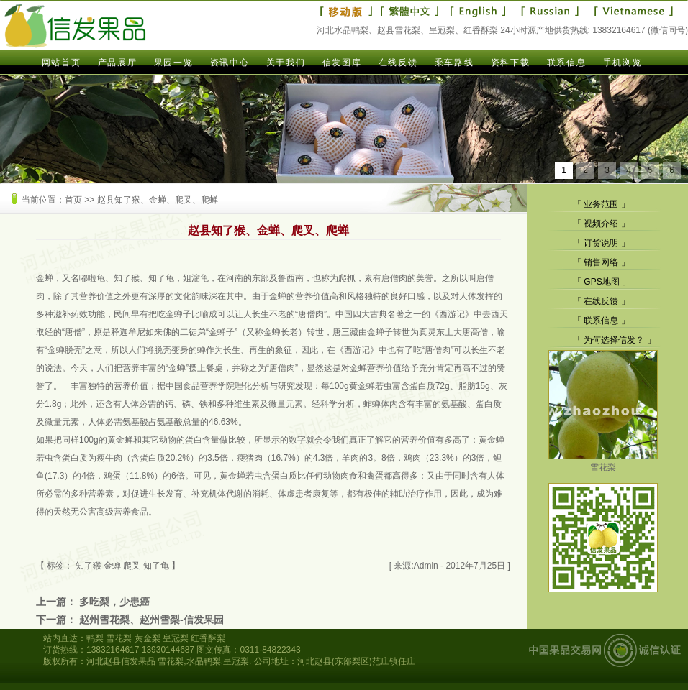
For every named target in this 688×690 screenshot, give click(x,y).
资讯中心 (229, 63)
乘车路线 (454, 63)
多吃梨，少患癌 (114, 601)
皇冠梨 (176, 638)
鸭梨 (95, 638)
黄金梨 (147, 638)
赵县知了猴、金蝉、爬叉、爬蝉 (157, 200)
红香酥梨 (208, 638)
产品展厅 (117, 63)
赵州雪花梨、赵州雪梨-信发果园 (151, 619)
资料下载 (510, 63)
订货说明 (601, 243)
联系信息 (566, 63)
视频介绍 (601, 223)
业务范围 (601, 204)
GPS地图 (601, 282)
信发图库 (341, 63)
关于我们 (285, 63)
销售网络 (601, 262)
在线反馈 (398, 63)
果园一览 (173, 63)
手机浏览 (622, 63)
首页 (73, 200)
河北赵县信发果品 (120, 661)
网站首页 (61, 63)
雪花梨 (603, 461)
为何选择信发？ (614, 340)
